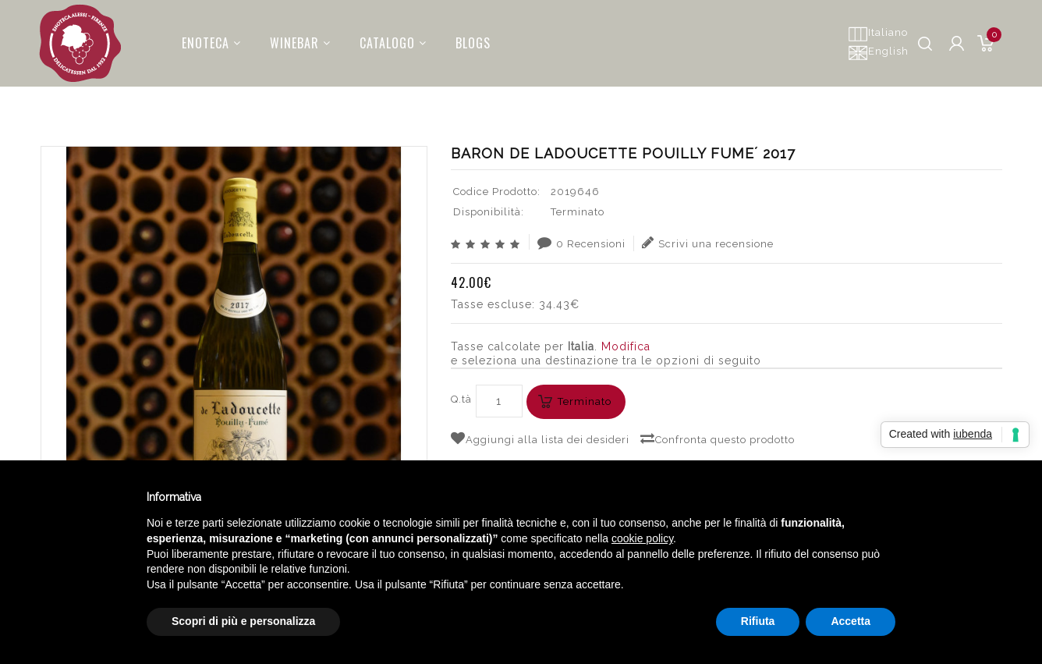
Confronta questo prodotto (717, 438)
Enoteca (202, 37)
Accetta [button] (850, 621)
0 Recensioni (581, 243)
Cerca (715, 97)
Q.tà (461, 399)
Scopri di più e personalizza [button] (243, 621)
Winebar (291, 37)
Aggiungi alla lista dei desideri (540, 438)
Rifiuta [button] (758, 621)
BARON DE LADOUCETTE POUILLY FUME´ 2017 (869, 97)
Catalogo (384, 37)
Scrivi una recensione (708, 243)
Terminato (584, 401)
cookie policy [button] (642, 538)
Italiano (878, 33)
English (878, 52)
